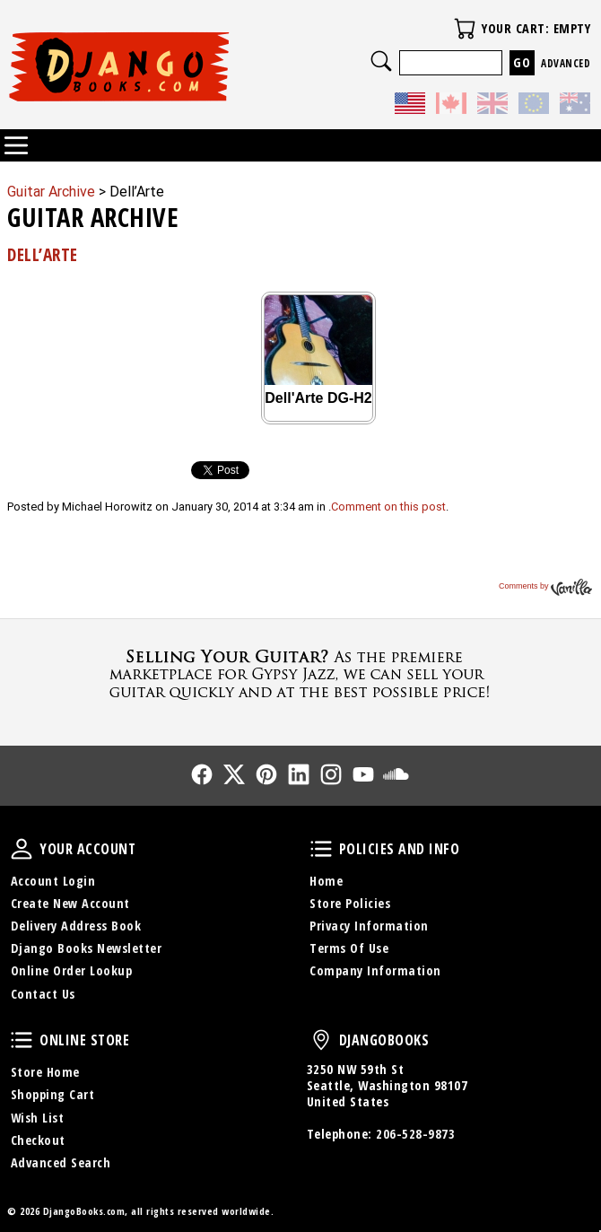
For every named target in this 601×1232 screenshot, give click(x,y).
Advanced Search (61, 1162)
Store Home (45, 1071)
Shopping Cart (53, 1094)
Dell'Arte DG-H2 (318, 398)
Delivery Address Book (76, 925)
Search (381, 61)
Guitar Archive (51, 191)
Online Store (21, 1040)
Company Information (375, 970)
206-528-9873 (415, 1133)
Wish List (38, 1117)
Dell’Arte (42, 254)
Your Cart (464, 28)
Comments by (545, 585)
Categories (16, 145)
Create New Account (70, 903)
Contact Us (43, 993)
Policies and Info (321, 848)
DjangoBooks (321, 1040)
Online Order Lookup (72, 970)
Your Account (21, 848)
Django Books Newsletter (86, 948)
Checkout (38, 1140)
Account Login (53, 880)
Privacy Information (369, 925)
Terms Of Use (348, 948)
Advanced (565, 63)
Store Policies (349, 903)
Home (326, 880)
